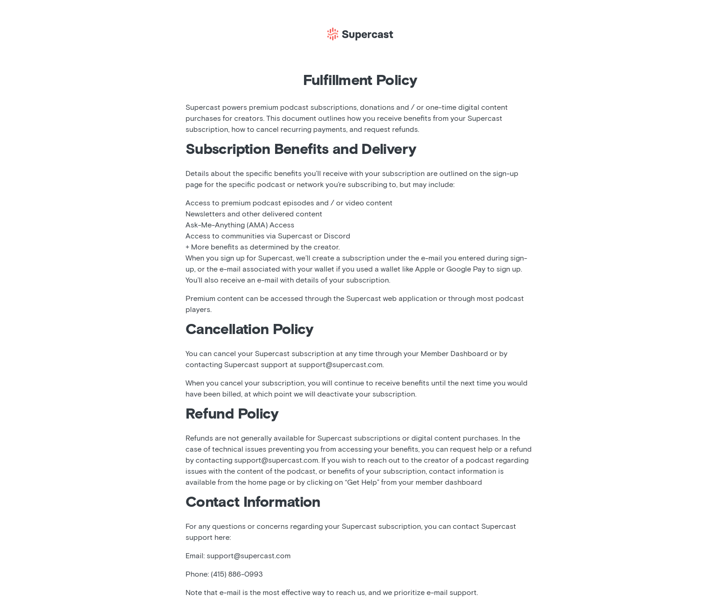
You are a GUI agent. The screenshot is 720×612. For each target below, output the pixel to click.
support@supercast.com (340, 364)
